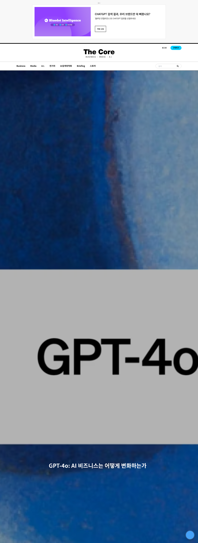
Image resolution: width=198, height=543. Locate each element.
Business (91, 57)
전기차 (52, 66)
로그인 (164, 48)
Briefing (81, 66)
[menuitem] (91, 57)
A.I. (110, 57)
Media (102, 57)
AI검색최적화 (66, 66)
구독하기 (176, 48)
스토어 (93, 66)
